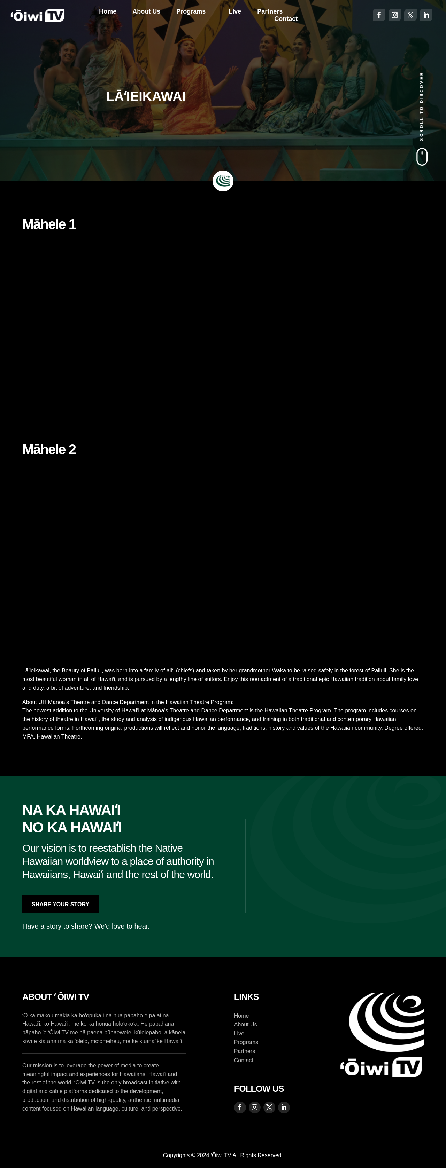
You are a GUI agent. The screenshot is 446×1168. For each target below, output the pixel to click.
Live (235, 11)
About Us (146, 11)
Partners (270, 11)
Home (107, 11)
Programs (191, 11)
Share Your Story (60, 904)
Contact (286, 18)
